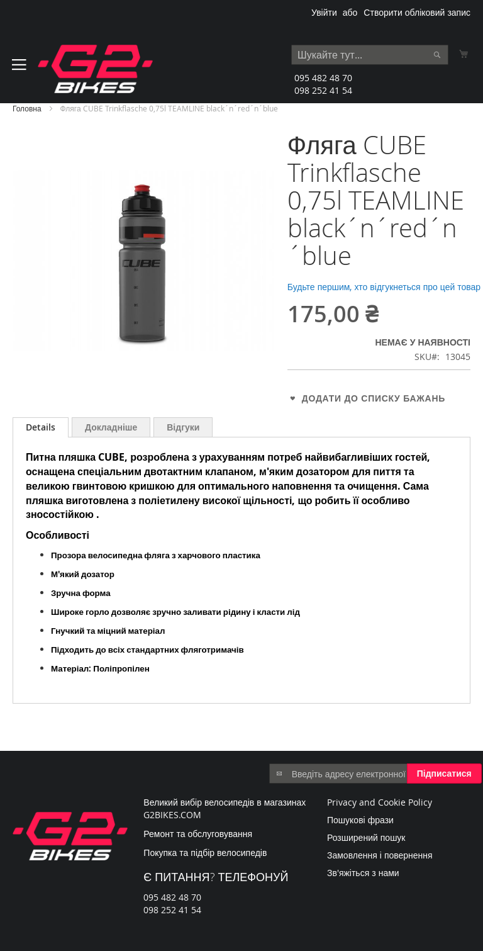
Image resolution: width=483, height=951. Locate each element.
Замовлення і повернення (380, 855)
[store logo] (95, 69)
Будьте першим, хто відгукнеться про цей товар (383, 287)
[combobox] (369, 55)
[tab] (41, 427)
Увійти (324, 12)
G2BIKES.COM (172, 815)
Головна (27, 108)
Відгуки (183, 427)
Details (40, 427)
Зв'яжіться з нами (363, 873)
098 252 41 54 (323, 90)
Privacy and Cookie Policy (379, 802)
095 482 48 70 (323, 78)
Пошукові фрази (360, 820)
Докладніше (111, 427)
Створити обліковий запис (417, 12)
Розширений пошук (366, 837)
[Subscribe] (444, 773)
